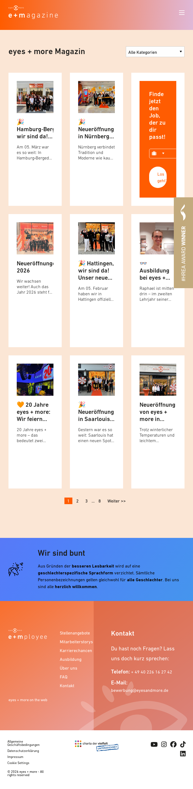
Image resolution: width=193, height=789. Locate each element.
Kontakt (67, 685)
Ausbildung (70, 659)
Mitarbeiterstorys (74, 641)
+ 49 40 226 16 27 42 (151, 671)
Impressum (15, 757)
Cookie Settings (18, 763)
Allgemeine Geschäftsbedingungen (23, 743)
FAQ (63, 676)
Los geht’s (162, 177)
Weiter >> (116, 500)
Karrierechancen (74, 650)
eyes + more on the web (27, 700)
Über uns (68, 668)
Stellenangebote (74, 632)
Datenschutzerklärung (23, 751)
